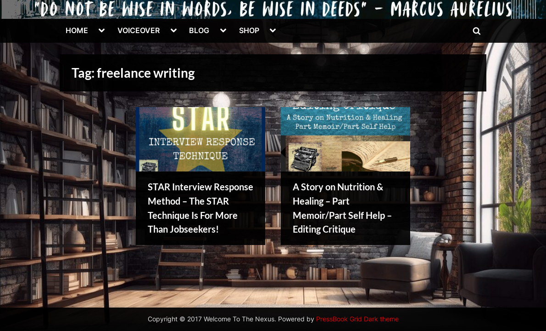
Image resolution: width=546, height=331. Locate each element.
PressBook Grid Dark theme (357, 319)
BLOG (199, 30)
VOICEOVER (138, 30)
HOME (77, 30)
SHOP (249, 30)
